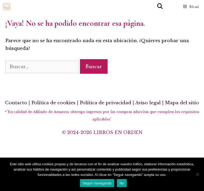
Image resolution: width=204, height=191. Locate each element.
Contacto (16, 103)
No (122, 183)
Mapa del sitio (182, 103)
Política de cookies (53, 103)
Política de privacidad (105, 103)
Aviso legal (148, 103)
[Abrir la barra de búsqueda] (160, 6)
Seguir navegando (97, 183)
